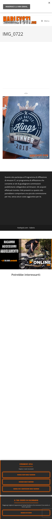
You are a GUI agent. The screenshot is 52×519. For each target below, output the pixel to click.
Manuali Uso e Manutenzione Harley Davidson (26, 489)
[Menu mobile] (45, 21)
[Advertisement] (26, 369)
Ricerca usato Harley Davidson (26, 475)
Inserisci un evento (26, 513)
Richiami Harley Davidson (26, 482)
